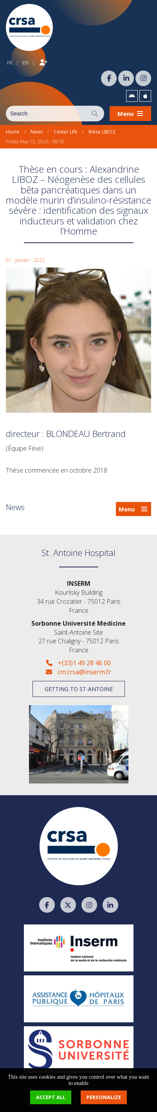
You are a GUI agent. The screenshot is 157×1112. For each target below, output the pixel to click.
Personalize (104, 1097)
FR (10, 62)
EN (25, 62)
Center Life (66, 131)
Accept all (50, 1097)
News (37, 131)
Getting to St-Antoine (79, 689)
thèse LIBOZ (101, 131)
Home (13, 131)
